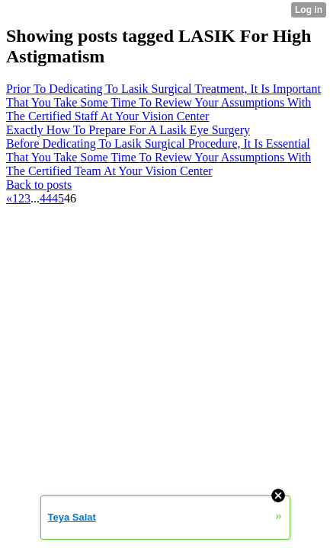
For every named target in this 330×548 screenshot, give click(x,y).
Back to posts (39, 184)
